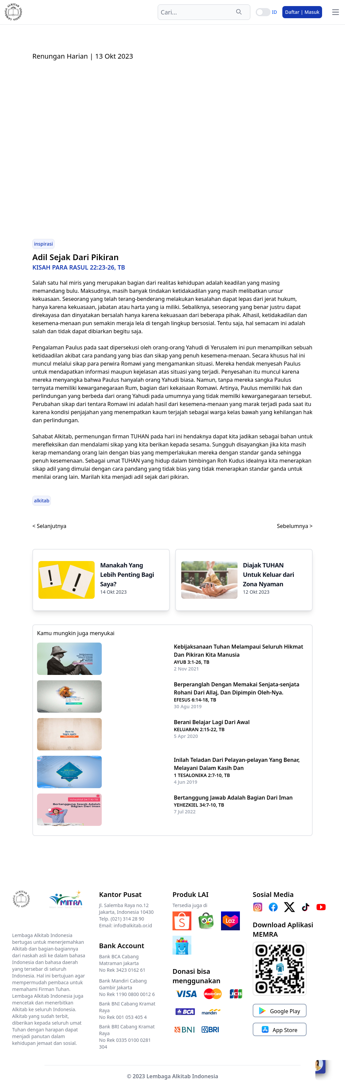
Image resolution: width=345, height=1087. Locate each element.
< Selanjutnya (49, 526)
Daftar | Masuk (302, 12)
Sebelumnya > (295, 526)
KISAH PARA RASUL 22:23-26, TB (78, 267)
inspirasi (43, 244)
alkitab (41, 500)
